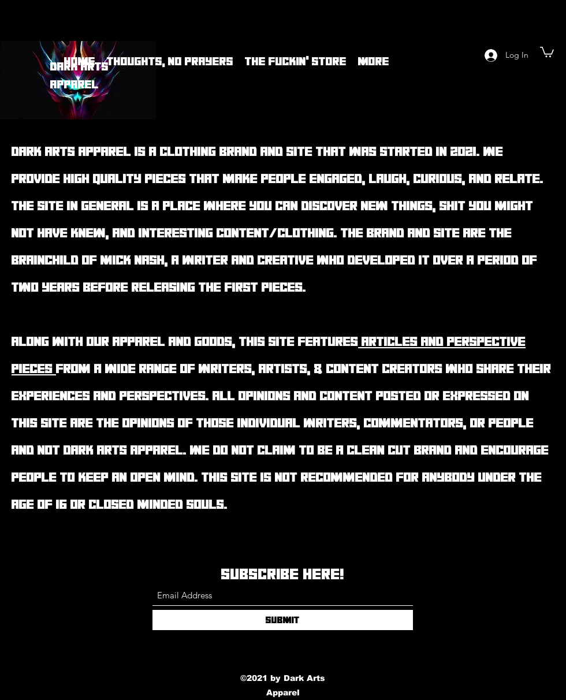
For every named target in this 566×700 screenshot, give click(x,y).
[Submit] (282, 620)
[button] (547, 51)
